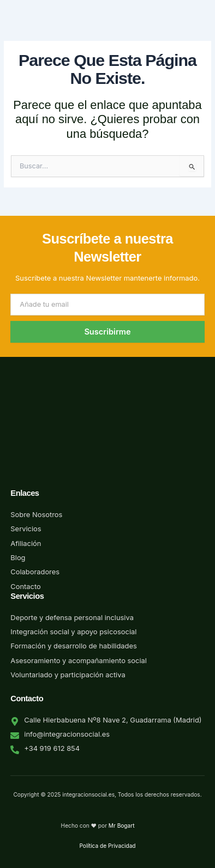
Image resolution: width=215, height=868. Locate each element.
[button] (205, 34)
